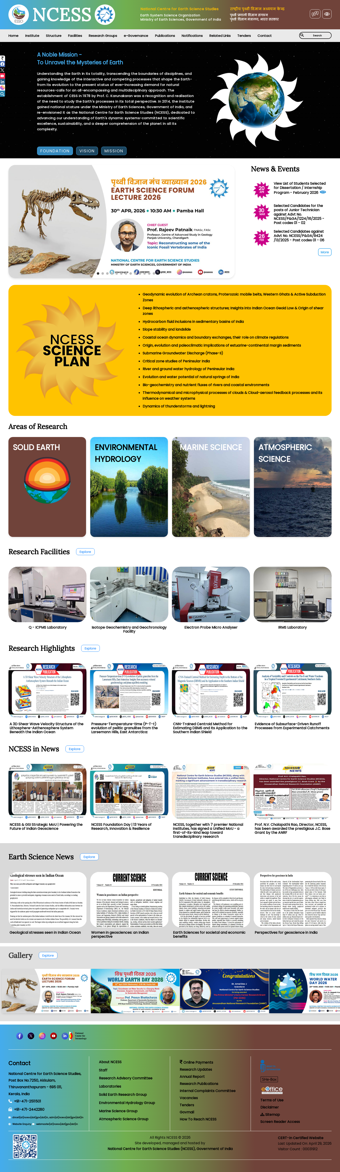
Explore (85, 551)
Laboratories (110, 1086)
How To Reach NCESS (198, 1119)
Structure (53, 35)
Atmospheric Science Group (123, 1119)
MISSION (113, 151)
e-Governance (136, 35)
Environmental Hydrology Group (127, 1102)
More (325, 252)
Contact (264, 35)
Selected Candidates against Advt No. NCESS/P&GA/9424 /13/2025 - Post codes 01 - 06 (299, 235)
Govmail (187, 1112)
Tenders (244, 35)
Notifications (192, 35)
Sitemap (270, 1114)
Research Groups (103, 35)
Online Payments (196, 1062)
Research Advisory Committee (125, 1078)
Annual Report (192, 1076)
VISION (87, 151)
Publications (165, 35)
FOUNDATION (55, 151)
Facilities (75, 35)
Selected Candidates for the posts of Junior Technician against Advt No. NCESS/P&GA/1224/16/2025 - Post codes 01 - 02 (299, 214)
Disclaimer (269, 1107)
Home (13, 35)
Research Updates (196, 1069)
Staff (103, 1070)
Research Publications (199, 1083)
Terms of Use (271, 1100)
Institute (32, 35)
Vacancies (189, 1097)
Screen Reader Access (280, 1121)
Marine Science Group (118, 1111)
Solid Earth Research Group (123, 1094)
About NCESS (110, 1062)
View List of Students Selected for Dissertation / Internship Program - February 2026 (300, 188)
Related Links (220, 35)
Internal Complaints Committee (208, 1090)
